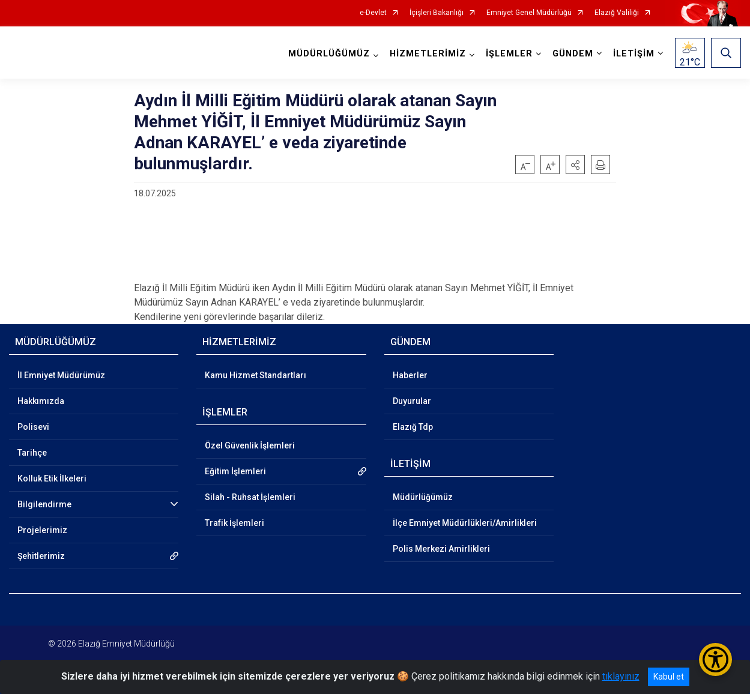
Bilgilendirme (44, 504)
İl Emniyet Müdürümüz (61, 375)
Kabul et (668, 676)
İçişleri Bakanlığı (437, 13)
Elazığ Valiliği (616, 13)
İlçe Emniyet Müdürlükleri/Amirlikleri (465, 523)
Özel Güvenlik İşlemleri (250, 445)
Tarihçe (32, 452)
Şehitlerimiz (41, 556)
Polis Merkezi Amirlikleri (441, 549)
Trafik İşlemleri (234, 523)
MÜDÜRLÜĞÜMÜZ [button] (329, 54)
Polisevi (33, 427)
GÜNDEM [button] (572, 54)
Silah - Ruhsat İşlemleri (250, 497)
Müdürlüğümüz (423, 497)
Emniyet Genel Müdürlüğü (529, 13)
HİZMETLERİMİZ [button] (428, 54)
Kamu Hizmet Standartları (255, 375)
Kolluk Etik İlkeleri (51, 478)
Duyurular (412, 401)
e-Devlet (373, 13)
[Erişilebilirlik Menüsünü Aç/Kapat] (715, 659)
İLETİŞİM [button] (634, 54)
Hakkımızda (40, 401)
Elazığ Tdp (413, 427)
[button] (575, 164)
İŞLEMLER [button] (509, 54)
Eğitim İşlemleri (235, 471)
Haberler (410, 375)
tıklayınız (621, 676)
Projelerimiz (42, 530)
